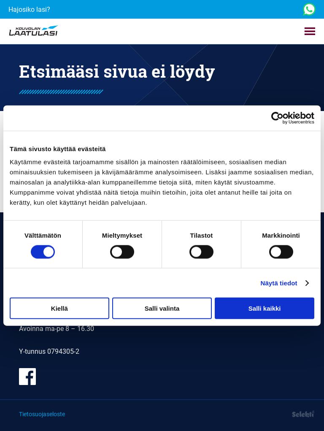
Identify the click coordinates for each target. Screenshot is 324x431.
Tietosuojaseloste (42, 414)
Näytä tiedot (279, 282)
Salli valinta (162, 308)
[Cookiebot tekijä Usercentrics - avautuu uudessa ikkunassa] (277, 117)
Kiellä (59, 308)
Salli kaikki (264, 308)
